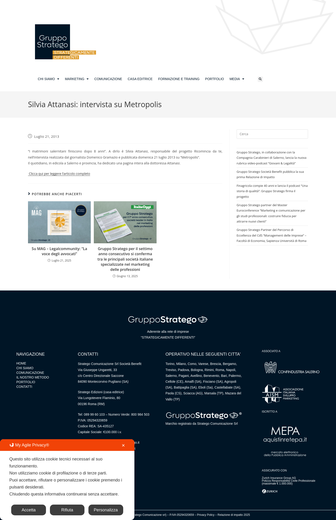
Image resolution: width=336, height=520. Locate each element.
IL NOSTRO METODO (32, 377)
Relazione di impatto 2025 (233, 514)
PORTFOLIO (214, 79)
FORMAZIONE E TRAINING (179, 79)
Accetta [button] (29, 510)
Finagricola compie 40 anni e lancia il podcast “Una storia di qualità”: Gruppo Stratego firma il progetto (272, 191)
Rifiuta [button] (67, 510)
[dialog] (67, 479)
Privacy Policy (205, 514)
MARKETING (77, 79)
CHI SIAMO (48, 79)
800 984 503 (140, 414)
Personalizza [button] (106, 510)
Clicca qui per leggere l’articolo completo (59, 173)
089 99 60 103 (94, 414)
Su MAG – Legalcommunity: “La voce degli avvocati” (59, 251)
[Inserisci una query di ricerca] (272, 134)
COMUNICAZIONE (108, 79)
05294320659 (97, 420)
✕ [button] (123, 445)
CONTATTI (24, 387)
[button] (260, 79)
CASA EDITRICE (140, 79)
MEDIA (237, 79)
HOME (21, 363)
